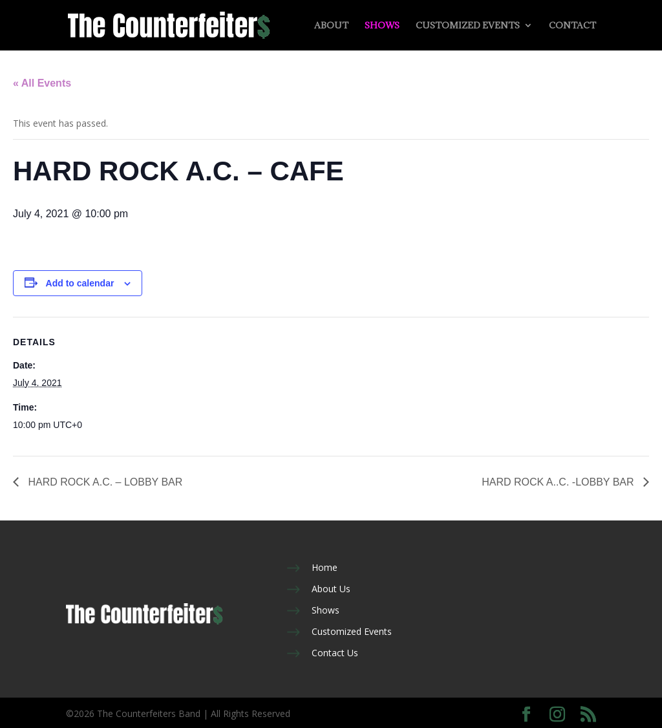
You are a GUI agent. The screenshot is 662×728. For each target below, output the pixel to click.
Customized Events (468, 26)
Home (324, 567)
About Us (331, 589)
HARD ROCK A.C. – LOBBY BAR (103, 481)
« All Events (42, 83)
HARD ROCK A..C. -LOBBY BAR (559, 481)
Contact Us (335, 653)
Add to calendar (80, 283)
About (331, 26)
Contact (572, 26)
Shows (382, 26)
